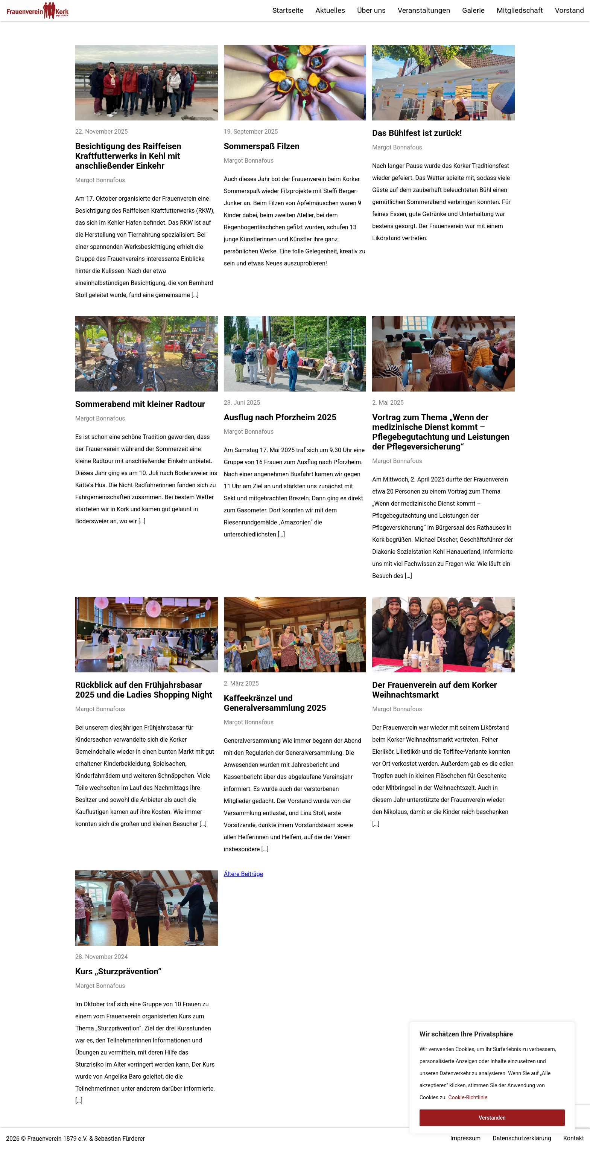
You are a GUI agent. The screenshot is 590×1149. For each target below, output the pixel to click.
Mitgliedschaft (520, 10)
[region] (492, 1078)
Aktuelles (330, 10)
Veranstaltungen (424, 10)
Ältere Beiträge (243, 874)
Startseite (288, 10)
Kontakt (573, 1138)
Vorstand (569, 10)
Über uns (371, 10)
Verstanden (492, 1118)
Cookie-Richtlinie (468, 1097)
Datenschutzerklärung (522, 1138)
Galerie (473, 10)
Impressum (465, 1138)
